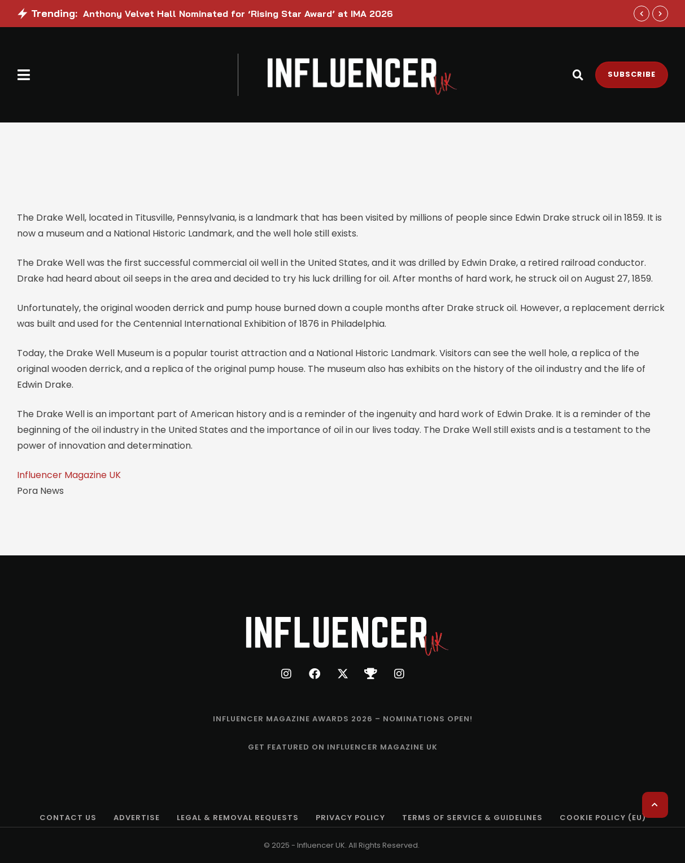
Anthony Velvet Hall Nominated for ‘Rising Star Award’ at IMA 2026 (238, 13)
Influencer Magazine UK (69, 474)
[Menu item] (343, 719)
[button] (24, 75)
